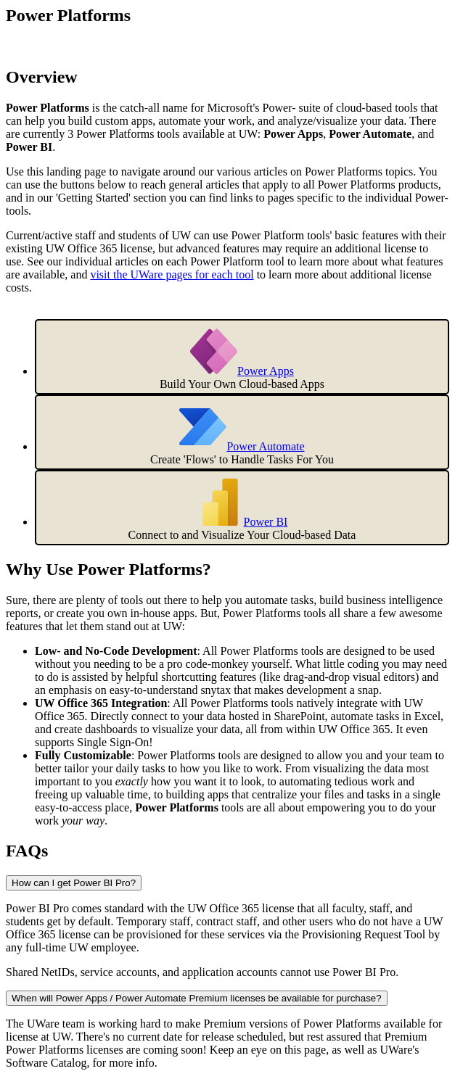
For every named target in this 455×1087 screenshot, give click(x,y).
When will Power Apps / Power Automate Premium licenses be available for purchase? (197, 998)
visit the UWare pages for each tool (171, 274)
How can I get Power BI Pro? (74, 882)
